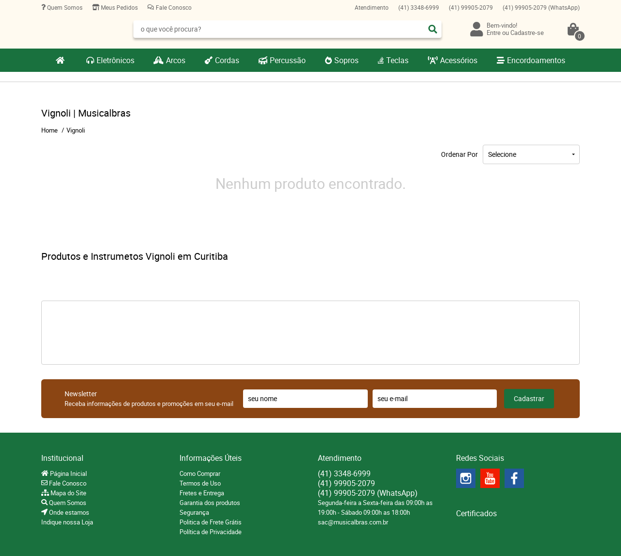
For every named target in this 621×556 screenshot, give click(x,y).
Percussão (288, 60)
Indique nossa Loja (67, 522)
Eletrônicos (115, 60)
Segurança (194, 512)
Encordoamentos (536, 60)
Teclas (397, 60)
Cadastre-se (527, 32)
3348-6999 (418, 7)
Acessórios (458, 60)
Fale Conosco (173, 7)
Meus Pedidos (118, 7)
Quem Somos (64, 7)
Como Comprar (200, 473)
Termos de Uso (200, 483)
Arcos (175, 60)
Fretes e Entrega (202, 493)
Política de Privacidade (211, 531)
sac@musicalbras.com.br (353, 522)
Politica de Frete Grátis (211, 522)
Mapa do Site (67, 493)
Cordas (227, 60)
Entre (494, 32)
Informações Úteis (211, 458)
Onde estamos (68, 512)
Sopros (346, 60)
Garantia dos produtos (210, 502)
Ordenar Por (459, 154)
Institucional (62, 458)
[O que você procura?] (432, 29)
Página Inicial (68, 473)
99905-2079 (471, 7)
